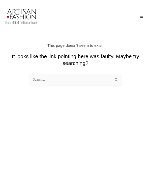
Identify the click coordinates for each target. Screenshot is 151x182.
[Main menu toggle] (141, 16)
